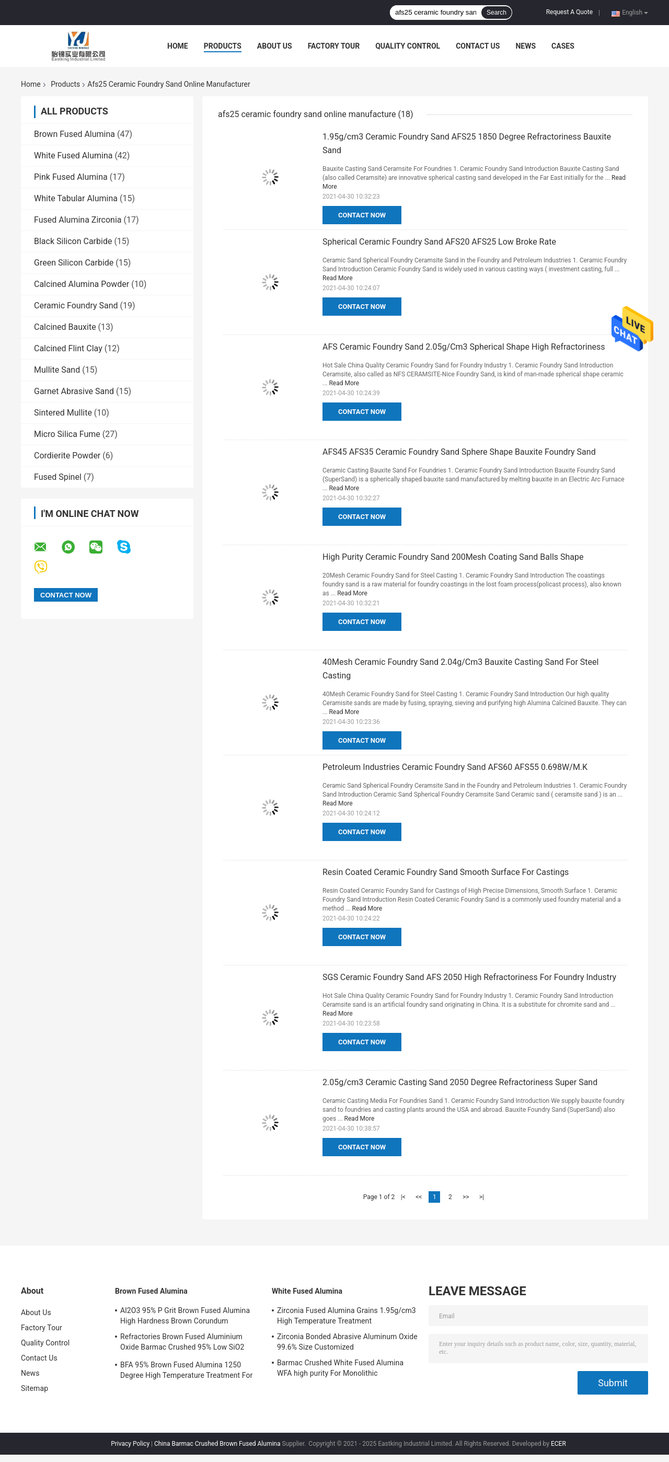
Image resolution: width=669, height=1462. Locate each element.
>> (466, 1197)
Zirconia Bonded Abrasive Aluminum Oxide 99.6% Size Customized (347, 1341)
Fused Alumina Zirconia (77, 220)
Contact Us (478, 46)
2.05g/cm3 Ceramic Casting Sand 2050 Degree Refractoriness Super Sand (459, 1082)
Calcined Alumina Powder (81, 284)
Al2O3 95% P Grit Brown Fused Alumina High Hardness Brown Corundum (185, 1315)
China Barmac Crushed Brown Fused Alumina (217, 1443)
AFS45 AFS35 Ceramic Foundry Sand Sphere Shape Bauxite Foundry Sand (459, 452)
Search (496, 12)
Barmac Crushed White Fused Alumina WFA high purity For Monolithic (340, 1368)
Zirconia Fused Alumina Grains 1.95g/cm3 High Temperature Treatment (346, 1315)
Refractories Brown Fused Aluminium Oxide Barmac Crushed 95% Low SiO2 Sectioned (182, 1343)
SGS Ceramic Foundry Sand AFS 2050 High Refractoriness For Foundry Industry (469, 977)
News (525, 46)
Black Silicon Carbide (73, 241)
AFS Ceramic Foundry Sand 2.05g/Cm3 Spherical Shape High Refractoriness (463, 347)
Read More (337, 278)
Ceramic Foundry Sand (76, 305)
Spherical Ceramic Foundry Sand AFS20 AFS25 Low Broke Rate (439, 242)
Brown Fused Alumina (74, 134)
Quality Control (407, 46)
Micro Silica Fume (67, 434)
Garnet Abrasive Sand (74, 391)
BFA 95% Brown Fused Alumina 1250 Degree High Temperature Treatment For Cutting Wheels (186, 1372)
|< (403, 1197)
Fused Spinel (58, 477)
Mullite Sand (57, 370)
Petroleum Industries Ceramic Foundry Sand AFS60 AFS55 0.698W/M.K (454, 767)
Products (222, 46)
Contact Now (362, 215)
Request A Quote (569, 12)
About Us (274, 46)
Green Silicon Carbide (73, 263)
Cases (562, 46)
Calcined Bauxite (65, 327)
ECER (558, 1443)
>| (481, 1197)
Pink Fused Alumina (71, 177)
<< (419, 1197)
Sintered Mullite (63, 413)
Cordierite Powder (67, 456)
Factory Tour (334, 46)
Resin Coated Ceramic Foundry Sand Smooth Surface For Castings (445, 872)
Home (177, 46)
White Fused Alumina (73, 155)
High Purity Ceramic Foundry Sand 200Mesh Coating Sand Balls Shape (452, 557)
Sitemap (34, 1388)
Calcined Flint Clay (68, 348)
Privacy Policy (130, 1443)
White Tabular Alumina (76, 198)
